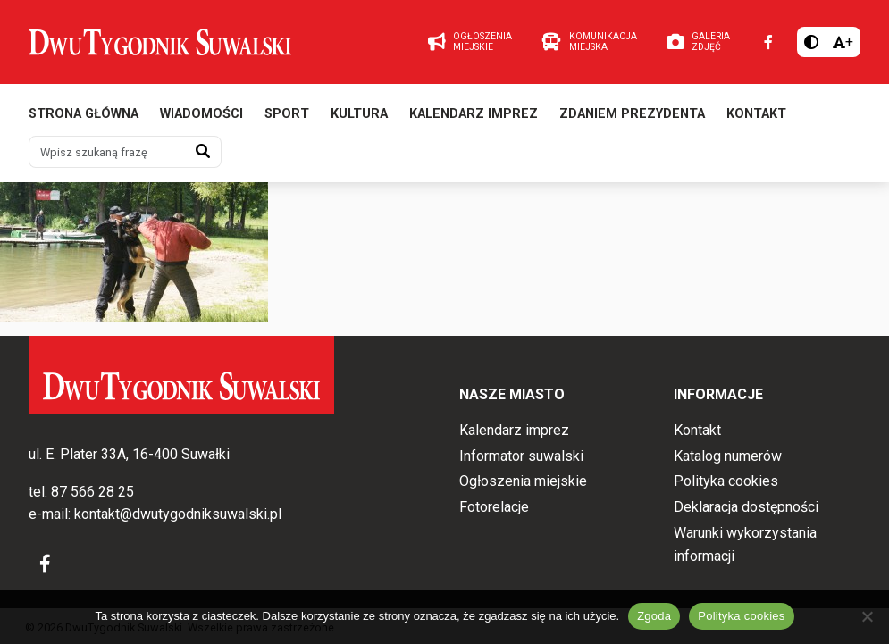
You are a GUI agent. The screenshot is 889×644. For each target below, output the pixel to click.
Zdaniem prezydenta (632, 113)
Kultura (359, 113)
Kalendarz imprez (473, 113)
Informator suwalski (521, 455)
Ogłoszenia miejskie (523, 481)
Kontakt (756, 113)
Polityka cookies (726, 481)
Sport (286, 113)
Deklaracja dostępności (746, 506)
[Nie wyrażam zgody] (867, 616)
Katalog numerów (728, 455)
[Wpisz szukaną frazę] (107, 152)
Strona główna (83, 113)
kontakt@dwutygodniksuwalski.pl (177, 514)
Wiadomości (201, 113)
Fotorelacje (494, 506)
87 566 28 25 (92, 491)
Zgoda (654, 616)
